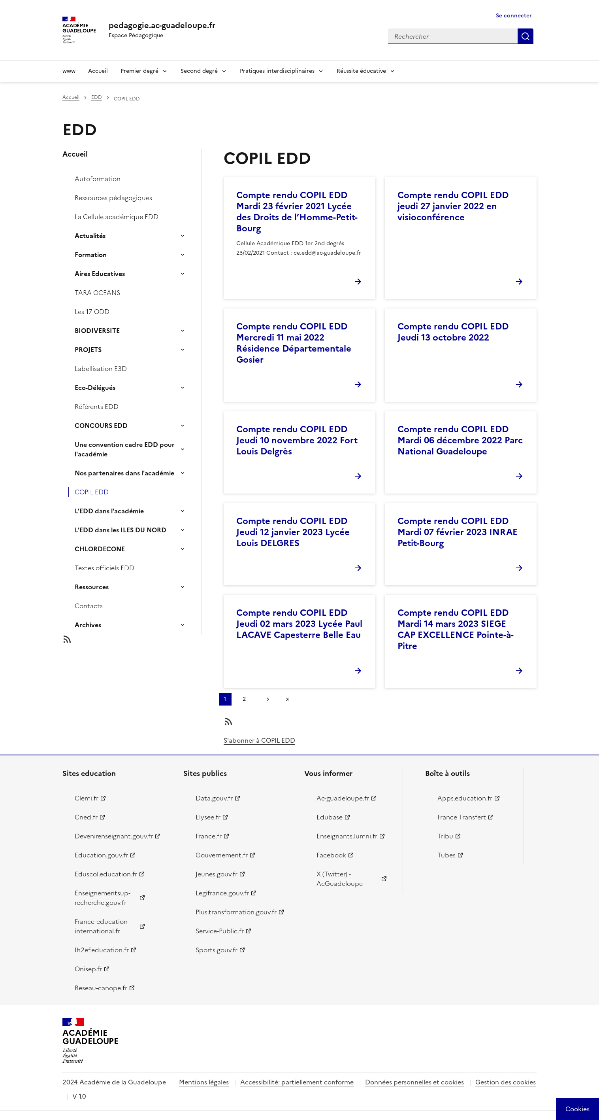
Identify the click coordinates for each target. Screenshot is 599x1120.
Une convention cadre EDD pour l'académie (125, 449)
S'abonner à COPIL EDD (259, 740)
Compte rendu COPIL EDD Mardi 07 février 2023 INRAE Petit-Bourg (457, 532)
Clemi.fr (86, 798)
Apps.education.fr (464, 798)
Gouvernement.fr (222, 855)
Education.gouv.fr (101, 855)
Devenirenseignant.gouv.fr (113, 836)
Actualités (90, 235)
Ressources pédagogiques (113, 197)
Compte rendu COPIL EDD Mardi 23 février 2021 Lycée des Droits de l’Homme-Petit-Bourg (297, 212)
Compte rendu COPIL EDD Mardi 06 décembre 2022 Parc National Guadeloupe (460, 440)
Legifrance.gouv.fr (222, 893)
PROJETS (88, 349)
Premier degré (139, 71)
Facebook (331, 855)
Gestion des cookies (505, 1082)
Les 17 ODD (92, 311)
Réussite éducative (361, 71)
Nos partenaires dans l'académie (124, 473)
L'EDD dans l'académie (109, 511)
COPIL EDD (92, 492)
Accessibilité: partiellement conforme (297, 1082)
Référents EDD (97, 406)
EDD (96, 97)
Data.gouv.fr (214, 798)
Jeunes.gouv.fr (216, 874)
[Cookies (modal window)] (577, 1109)
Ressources (92, 587)
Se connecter (514, 15)
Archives (88, 625)
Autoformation (98, 179)
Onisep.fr (88, 969)
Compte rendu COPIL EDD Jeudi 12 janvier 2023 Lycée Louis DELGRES (293, 532)
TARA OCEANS (97, 292)
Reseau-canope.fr (101, 988)
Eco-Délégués (95, 387)
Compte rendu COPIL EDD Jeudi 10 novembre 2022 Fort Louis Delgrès (297, 440)
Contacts (89, 606)
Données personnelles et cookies (414, 1082)
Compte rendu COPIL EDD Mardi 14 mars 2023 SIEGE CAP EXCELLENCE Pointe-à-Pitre (455, 629)
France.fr (209, 836)
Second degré (199, 71)
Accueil (98, 71)
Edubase (329, 817)
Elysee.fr (208, 817)
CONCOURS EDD (101, 425)
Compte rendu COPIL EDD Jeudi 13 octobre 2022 (453, 332)
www (68, 71)
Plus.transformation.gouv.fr (234, 912)
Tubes (446, 855)
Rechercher (525, 36)
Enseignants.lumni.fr (346, 836)
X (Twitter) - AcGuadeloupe (339, 878)
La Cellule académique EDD (116, 216)
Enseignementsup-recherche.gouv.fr (102, 897)
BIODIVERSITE (97, 330)
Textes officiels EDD (104, 568)
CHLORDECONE (100, 549)
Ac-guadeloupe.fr (342, 798)
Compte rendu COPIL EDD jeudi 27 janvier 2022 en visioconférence (453, 206)
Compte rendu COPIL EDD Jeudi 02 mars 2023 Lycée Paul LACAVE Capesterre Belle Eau (299, 623)
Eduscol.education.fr (106, 874)
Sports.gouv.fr (216, 950)
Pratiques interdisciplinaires (277, 71)
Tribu (445, 836)
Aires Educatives (100, 273)
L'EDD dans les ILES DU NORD (120, 530)
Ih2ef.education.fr (102, 950)
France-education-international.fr (102, 926)
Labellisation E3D (101, 368)
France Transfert (461, 817)
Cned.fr (86, 817)
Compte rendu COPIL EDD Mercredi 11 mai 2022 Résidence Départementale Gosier (293, 343)
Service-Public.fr (220, 931)
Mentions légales (204, 1082)
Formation (91, 254)
